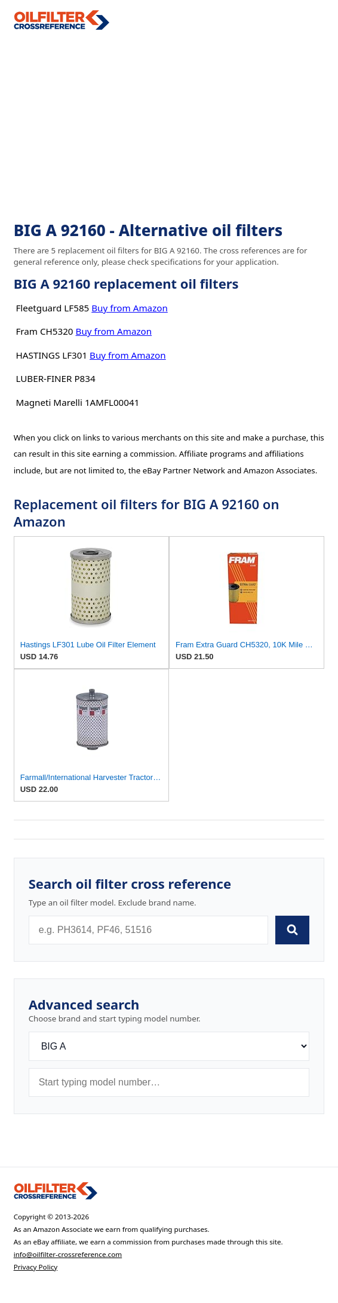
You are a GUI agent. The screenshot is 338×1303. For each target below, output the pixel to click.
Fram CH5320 (44, 331)
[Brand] (169, 1046)
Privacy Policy (36, 1266)
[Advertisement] (169, 126)
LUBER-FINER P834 (55, 378)
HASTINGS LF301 (51, 355)
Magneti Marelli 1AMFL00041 (77, 402)
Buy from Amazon (129, 308)
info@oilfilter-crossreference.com (68, 1254)
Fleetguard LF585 (52, 308)
